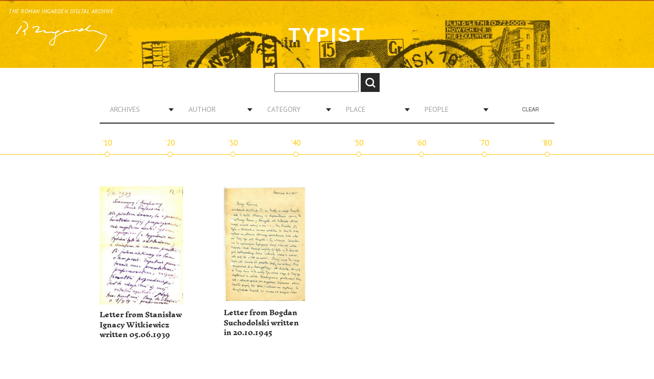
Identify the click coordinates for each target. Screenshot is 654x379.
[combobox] (138, 109)
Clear (530, 109)
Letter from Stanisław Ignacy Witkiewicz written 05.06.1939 (141, 325)
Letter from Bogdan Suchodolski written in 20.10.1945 (261, 323)
